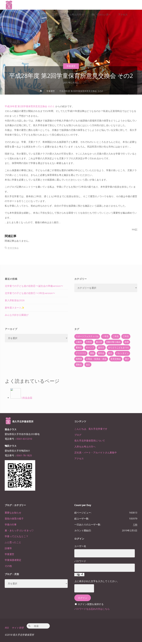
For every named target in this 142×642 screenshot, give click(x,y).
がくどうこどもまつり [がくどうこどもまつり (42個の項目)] (118, 347)
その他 (8, 565)
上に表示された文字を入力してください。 (96, 581)
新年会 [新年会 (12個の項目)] (101, 353)
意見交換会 (13, 248)
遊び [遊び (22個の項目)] (127, 358)
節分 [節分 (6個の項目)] (110, 353)
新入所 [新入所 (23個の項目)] (99, 342)
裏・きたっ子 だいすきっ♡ (19, 530)
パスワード (80, 561)
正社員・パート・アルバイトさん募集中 (95, 452)
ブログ (77, 434)
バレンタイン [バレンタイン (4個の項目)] (122, 353)
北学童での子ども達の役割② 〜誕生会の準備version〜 (34, 285)
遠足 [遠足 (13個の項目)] (88, 364)
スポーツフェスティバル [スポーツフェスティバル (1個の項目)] (87, 336)
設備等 (8, 548)
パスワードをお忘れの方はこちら (92, 608)
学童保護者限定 (13, 560)
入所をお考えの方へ (85, 446)
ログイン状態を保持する (91, 604)
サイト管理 (18, 627)
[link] (8, 24)
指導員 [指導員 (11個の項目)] (79, 358)
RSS (7, 627)
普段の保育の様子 (14, 518)
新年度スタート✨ (14, 307)
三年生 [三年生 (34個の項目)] (126, 336)
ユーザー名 (80, 546)
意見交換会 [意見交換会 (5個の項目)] (116, 358)
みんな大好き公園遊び (16, 314)
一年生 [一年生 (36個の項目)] (105, 336)
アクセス (79, 458)
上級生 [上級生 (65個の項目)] (79, 342)
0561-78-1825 (24, 455)
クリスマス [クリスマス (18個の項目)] (81, 353)
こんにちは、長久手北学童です (90, 428)
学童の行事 (11, 524)
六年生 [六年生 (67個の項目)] (89, 342)
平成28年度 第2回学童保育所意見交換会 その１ (30, 106)
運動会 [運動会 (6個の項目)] (79, 364)
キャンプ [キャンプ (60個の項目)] (90, 347)
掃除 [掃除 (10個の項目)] (92, 353)
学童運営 (71, 66)
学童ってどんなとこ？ (16, 536)
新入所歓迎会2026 (15, 300)
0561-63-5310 (24, 438)
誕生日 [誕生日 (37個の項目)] (101, 347)
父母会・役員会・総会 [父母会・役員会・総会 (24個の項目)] (96, 358)
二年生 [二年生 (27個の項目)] (116, 336)
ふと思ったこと (13, 542)
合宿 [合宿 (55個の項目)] (127, 342)
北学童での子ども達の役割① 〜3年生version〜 (30, 293)
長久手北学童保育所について (89, 440)
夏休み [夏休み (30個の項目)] (79, 347)
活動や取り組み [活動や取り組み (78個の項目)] (113, 342)
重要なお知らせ (13, 512)
